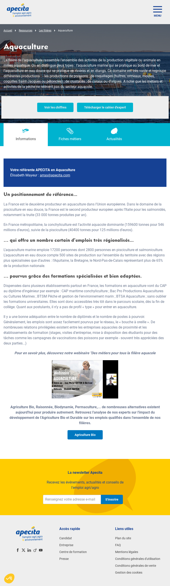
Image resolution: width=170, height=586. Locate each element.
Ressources (25, 30)
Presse (64, 559)
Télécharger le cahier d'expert (105, 107)
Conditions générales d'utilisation (137, 559)
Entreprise (66, 545)
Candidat (65, 538)
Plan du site (123, 538)
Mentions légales (126, 552)
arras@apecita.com (55, 175)
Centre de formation (73, 552)
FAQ (118, 545)
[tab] (26, 134)
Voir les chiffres (55, 107)
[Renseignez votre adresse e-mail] (72, 499)
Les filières (45, 30)
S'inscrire (111, 499)
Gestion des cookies (128, 572)
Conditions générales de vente (135, 565)
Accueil (8, 30)
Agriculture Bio (85, 435)
